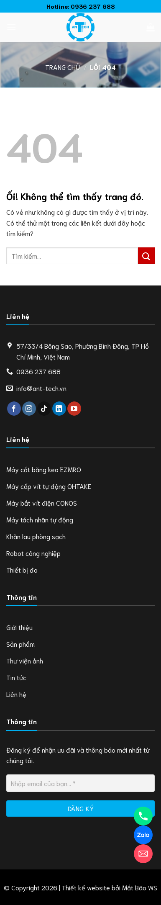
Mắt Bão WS (139, 887)
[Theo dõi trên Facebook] (14, 408)
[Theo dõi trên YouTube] (74, 408)
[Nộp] (146, 255)
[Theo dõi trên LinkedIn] (59, 408)
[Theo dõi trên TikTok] (44, 408)
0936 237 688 (93, 6)
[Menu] (11, 27)
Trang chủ (62, 66)
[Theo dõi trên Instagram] (29, 408)
